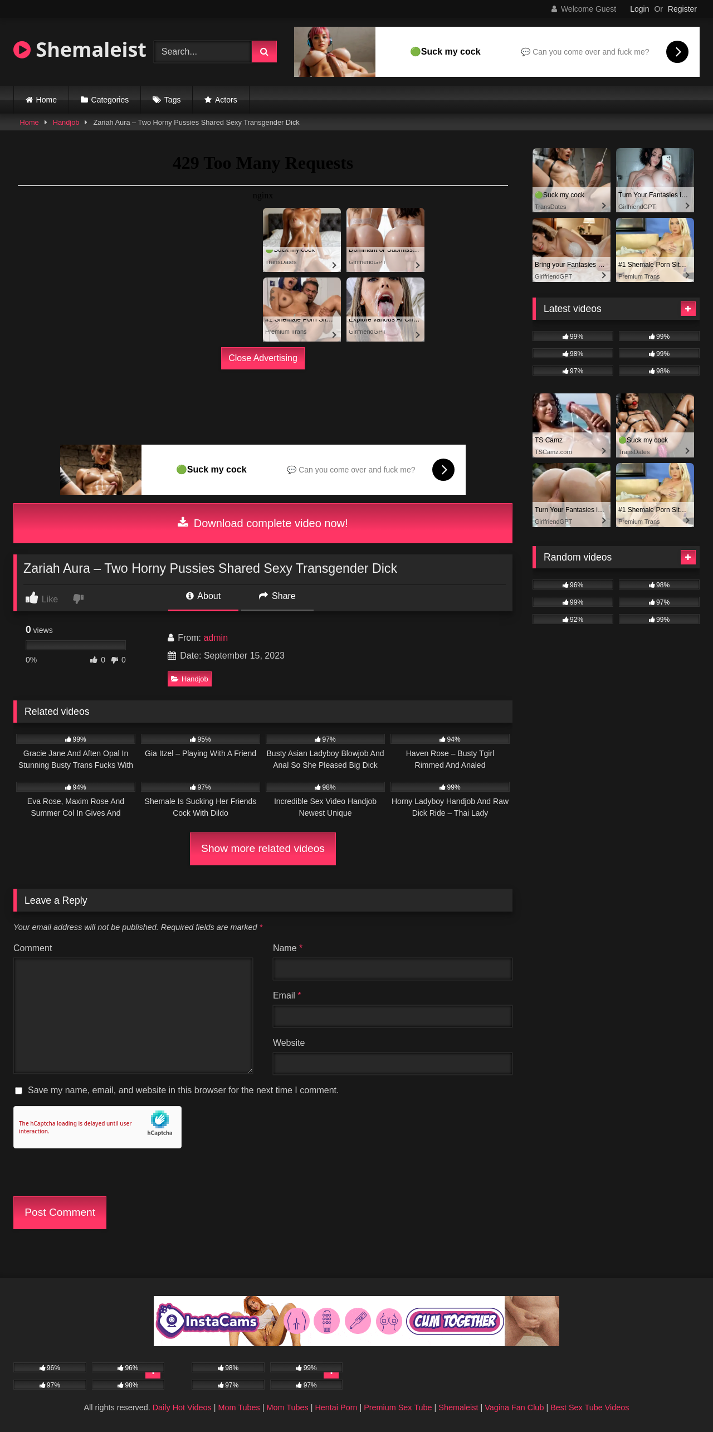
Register (682, 8)
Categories (110, 99)
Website (289, 1043)
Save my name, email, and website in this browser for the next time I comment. (183, 1090)
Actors (226, 99)
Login (639, 8)
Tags (172, 99)
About (203, 596)
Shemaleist (79, 49)
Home (46, 99)
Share (277, 596)
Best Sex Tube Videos (589, 1407)
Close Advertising (262, 358)
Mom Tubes (239, 1407)
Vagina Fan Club (514, 1407)
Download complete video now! (263, 523)
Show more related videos (263, 848)
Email (287, 995)
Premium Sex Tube (398, 1407)
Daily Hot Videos (182, 1407)
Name (287, 948)
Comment (32, 948)
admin (215, 637)
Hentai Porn (336, 1407)
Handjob (66, 122)
